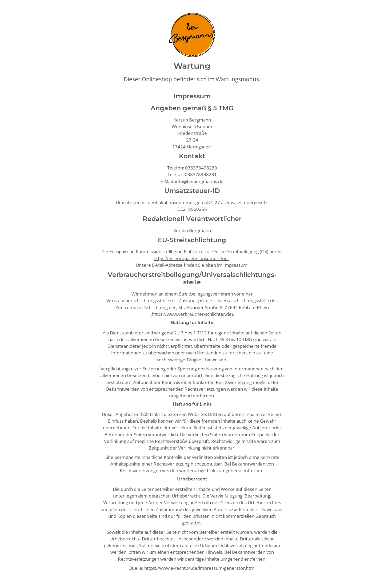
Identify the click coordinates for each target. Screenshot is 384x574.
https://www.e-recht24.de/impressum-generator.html (199, 568)
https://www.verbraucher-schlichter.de (191, 314)
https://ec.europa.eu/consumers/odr (191, 258)
